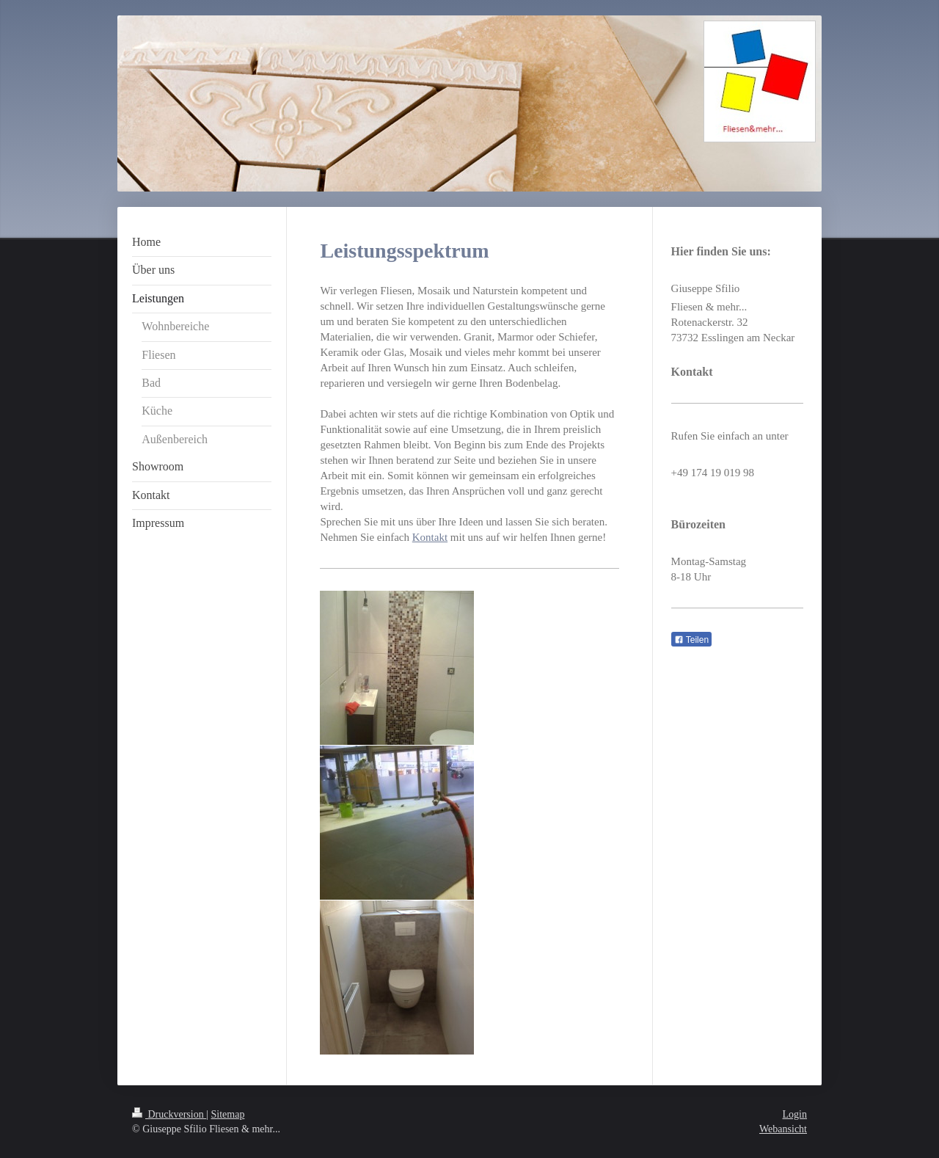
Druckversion (169, 1114)
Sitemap (228, 1114)
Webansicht (783, 1129)
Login (795, 1114)
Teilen (691, 640)
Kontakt (429, 537)
